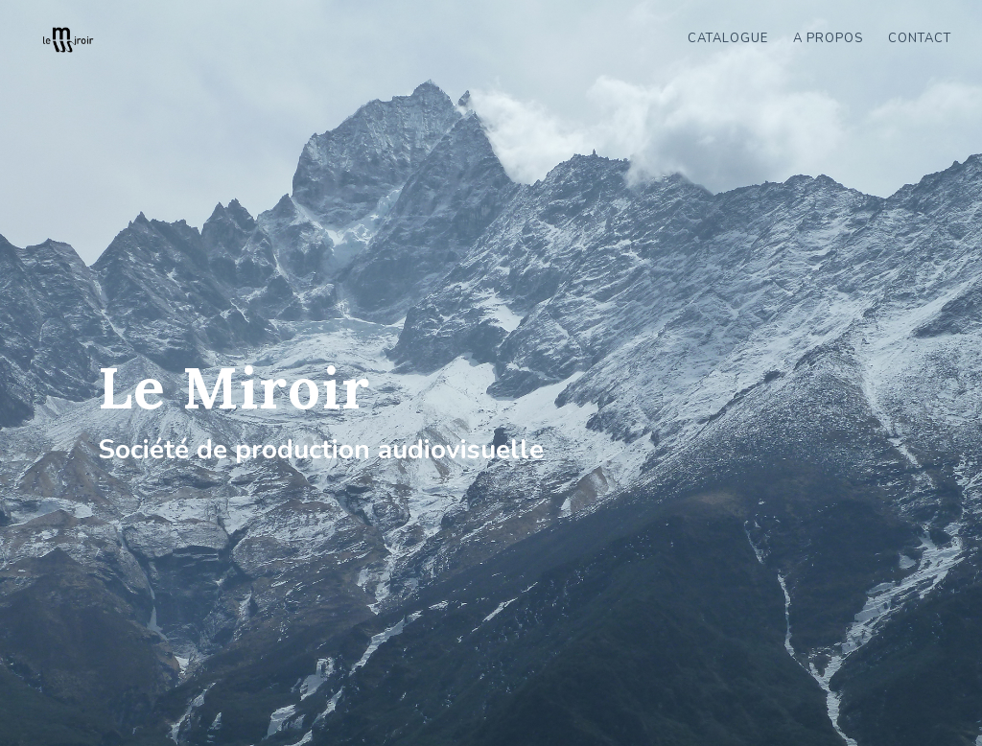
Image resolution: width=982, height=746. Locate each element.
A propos (828, 39)
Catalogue (728, 39)
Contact (919, 39)
